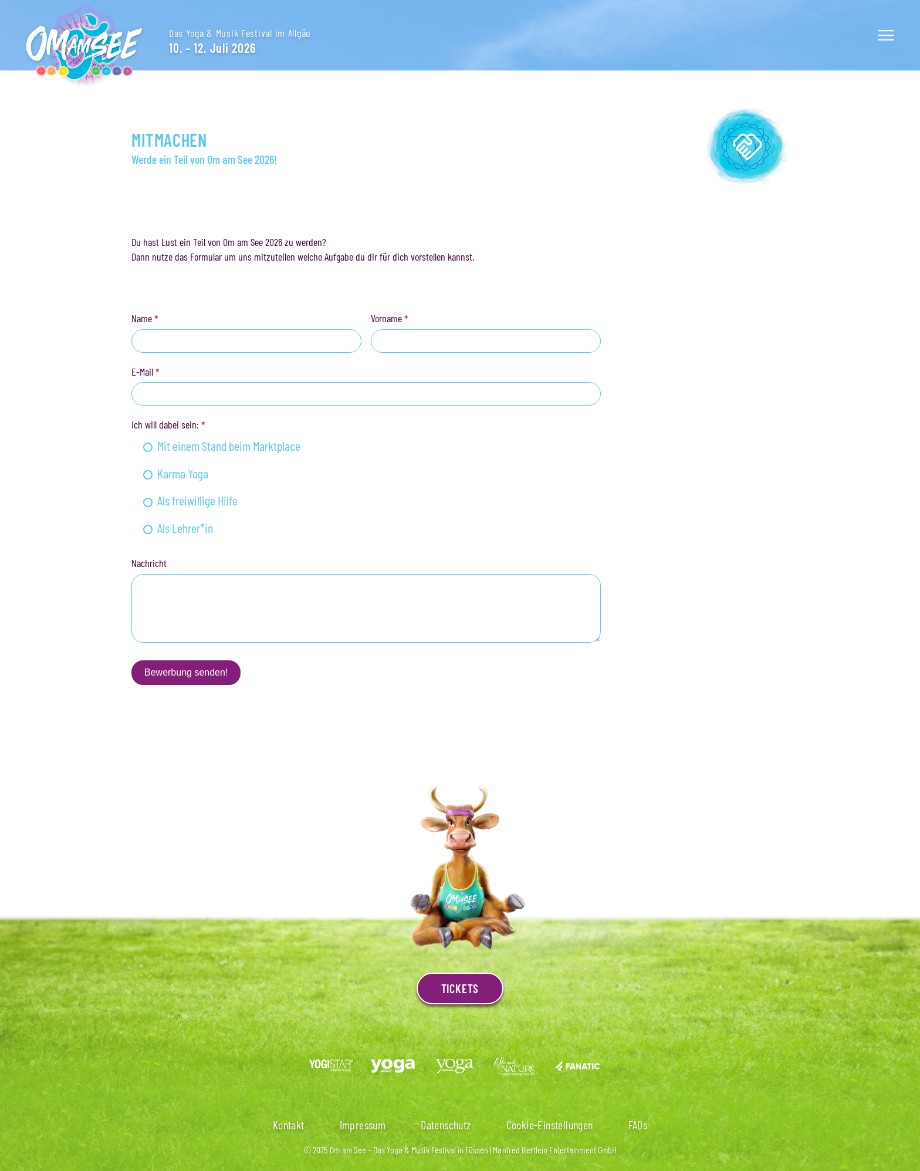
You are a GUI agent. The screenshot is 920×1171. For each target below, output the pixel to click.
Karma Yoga (175, 473)
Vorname (389, 318)
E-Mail (145, 371)
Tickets (460, 988)
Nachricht (149, 562)
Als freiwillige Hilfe (190, 500)
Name (144, 318)
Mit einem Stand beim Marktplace (221, 445)
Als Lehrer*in (178, 527)
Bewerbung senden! (186, 672)
